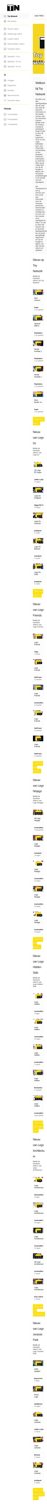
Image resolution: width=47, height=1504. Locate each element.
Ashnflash (37, 556)
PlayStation (38, 333)
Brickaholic (38, 1088)
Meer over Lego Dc (38, 593)
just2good (37, 531)
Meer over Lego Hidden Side (38, 1126)
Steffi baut (38, 677)
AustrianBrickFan (40, 703)
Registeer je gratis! (39, 421)
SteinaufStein (39, 1195)
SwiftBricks (38, 1404)
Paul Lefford (38, 1297)
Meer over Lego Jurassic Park (39, 1494)
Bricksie (37, 1455)
